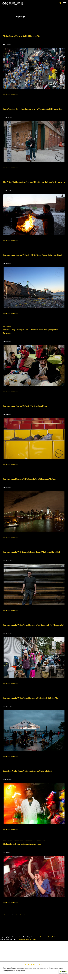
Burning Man (7, 179)
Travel (38, 33)
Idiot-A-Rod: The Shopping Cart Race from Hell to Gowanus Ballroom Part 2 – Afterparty (34, 182)
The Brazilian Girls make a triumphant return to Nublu (22, 844)
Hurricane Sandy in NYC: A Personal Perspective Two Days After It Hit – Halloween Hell (33, 625)
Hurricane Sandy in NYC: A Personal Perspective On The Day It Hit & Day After (31, 698)
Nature (11, 106)
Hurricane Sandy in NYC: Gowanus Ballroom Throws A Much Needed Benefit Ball (31, 552)
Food (13, 325)
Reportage (30, 33)
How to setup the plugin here (26, 939)
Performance (8, 33)
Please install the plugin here (49, 937)
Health (19, 325)
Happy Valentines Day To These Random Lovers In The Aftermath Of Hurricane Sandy (33, 109)
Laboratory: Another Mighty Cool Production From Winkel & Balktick (27, 771)
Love (5, 106)
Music (26, 325)
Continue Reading (10, 94)
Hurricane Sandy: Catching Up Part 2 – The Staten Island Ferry (25, 406)
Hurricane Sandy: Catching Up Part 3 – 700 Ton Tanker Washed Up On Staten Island (32, 255)
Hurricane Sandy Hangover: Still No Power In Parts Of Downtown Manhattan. (30, 479)
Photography (20, 33)
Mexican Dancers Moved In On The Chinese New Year (22, 36)
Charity (6, 325)
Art (4, 768)
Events (16, 179)
